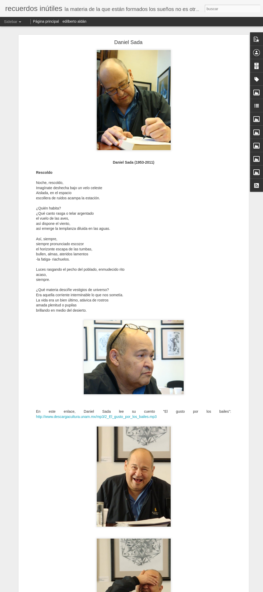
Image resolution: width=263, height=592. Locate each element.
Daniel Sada (128, 42)
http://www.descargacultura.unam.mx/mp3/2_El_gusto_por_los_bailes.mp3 (96, 417)
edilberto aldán (74, 21)
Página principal (46, 21)
